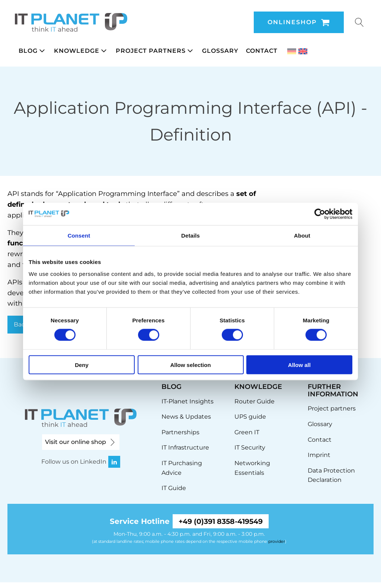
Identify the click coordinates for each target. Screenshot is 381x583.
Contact (320, 439)
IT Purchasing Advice (181, 468)
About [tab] (302, 235)
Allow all (299, 364)
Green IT (246, 432)
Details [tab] (190, 235)
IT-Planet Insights (187, 401)
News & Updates (186, 416)
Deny (82, 364)
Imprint (319, 454)
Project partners (332, 408)
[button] (32, 51)
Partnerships (180, 432)
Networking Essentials (252, 468)
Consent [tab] (79, 235)
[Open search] (359, 22)
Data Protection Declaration (331, 475)
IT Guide (173, 488)
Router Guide (254, 401)
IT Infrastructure (185, 447)
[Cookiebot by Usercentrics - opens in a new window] (319, 214)
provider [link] (276, 541)
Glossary (320, 424)
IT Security (249, 447)
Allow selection (190, 364)
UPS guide (250, 416)
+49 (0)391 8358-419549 (220, 521)
